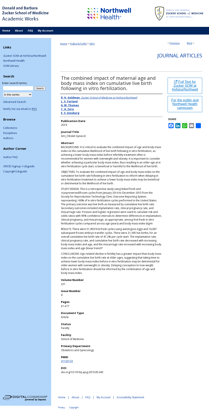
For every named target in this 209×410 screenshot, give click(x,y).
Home (63, 43)
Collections (10, 128)
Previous (175, 43)
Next (189, 43)
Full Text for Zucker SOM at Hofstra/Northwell (185, 85)
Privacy (61, 407)
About (75, 397)
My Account (103, 397)
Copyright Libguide (15, 171)
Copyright (74, 407)
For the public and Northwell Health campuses (185, 104)
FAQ (87, 397)
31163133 (67, 361)
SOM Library (11, 66)
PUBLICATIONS (78, 43)
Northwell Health (14, 61)
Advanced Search (14, 102)
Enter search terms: (14, 83)
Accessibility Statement (130, 397)
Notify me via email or (20, 109)
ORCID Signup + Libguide (19, 166)
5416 (91, 43)
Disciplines (10, 133)
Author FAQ (10, 157)
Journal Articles (179, 55)
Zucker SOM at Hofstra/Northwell (24, 56)
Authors (8, 138)
